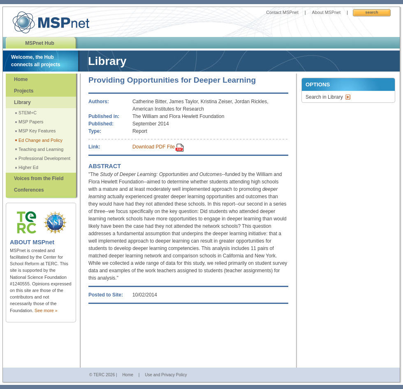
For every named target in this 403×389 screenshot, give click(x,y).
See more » (46, 310)
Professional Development (44, 158)
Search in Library (324, 97)
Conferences (29, 190)
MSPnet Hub (39, 43)
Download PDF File (153, 147)
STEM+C (28, 112)
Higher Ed (28, 167)
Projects (23, 91)
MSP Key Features (37, 130)
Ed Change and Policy (41, 140)
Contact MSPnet (282, 12)
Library (22, 102)
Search (371, 12)
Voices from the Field (38, 178)
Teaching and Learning (41, 149)
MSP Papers (31, 121)
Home (21, 79)
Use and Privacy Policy (166, 375)
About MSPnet (326, 12)
